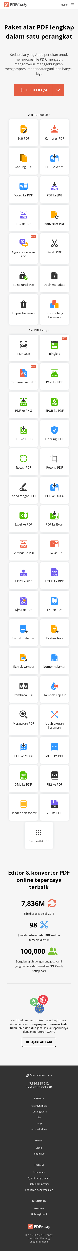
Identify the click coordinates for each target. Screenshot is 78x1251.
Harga (39, 1122)
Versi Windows (39, 1128)
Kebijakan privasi (39, 1183)
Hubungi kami (39, 1213)
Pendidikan (39, 1153)
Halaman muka (39, 1105)
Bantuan (39, 1207)
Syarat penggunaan (39, 1177)
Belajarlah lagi (39, 1042)
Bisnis (39, 1147)
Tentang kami (39, 1111)
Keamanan (39, 1171)
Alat (39, 1117)
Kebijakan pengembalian (39, 1189)
